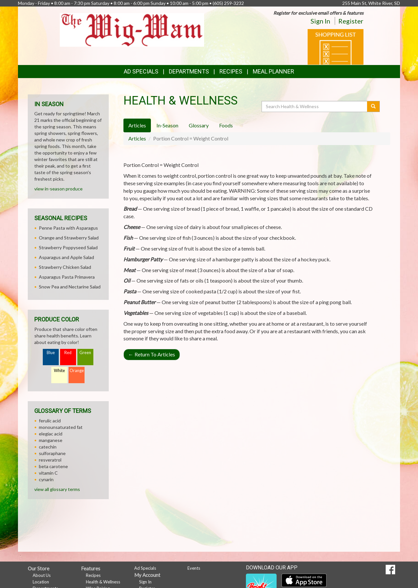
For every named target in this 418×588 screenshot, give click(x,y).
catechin (47, 446)
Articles (137, 138)
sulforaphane (52, 453)
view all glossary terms (57, 489)
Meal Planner (273, 71)
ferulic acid (50, 420)
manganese (50, 440)
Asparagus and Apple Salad (66, 257)
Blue (51, 352)
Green (85, 352)
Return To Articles (151, 354)
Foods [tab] (226, 125)
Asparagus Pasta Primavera (67, 277)
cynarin (46, 479)
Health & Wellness (103, 581)
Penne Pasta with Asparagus (68, 228)
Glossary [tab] (199, 125)
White (59, 370)
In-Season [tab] (167, 125)
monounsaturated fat (61, 427)
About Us (42, 575)
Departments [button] (189, 71)
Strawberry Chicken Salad (65, 267)
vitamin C (48, 473)
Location (41, 581)
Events (193, 568)
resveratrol (50, 460)
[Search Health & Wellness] (315, 106)
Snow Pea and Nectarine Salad (70, 286)
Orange (77, 370)
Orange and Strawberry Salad (69, 237)
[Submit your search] (373, 106)
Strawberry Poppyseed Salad (68, 247)
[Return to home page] (132, 29)
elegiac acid (50, 433)
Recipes (230, 71)
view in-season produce (58, 188)
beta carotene (53, 466)
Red (68, 352)
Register (350, 21)
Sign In (320, 21)
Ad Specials (141, 71)
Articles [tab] (137, 125)
